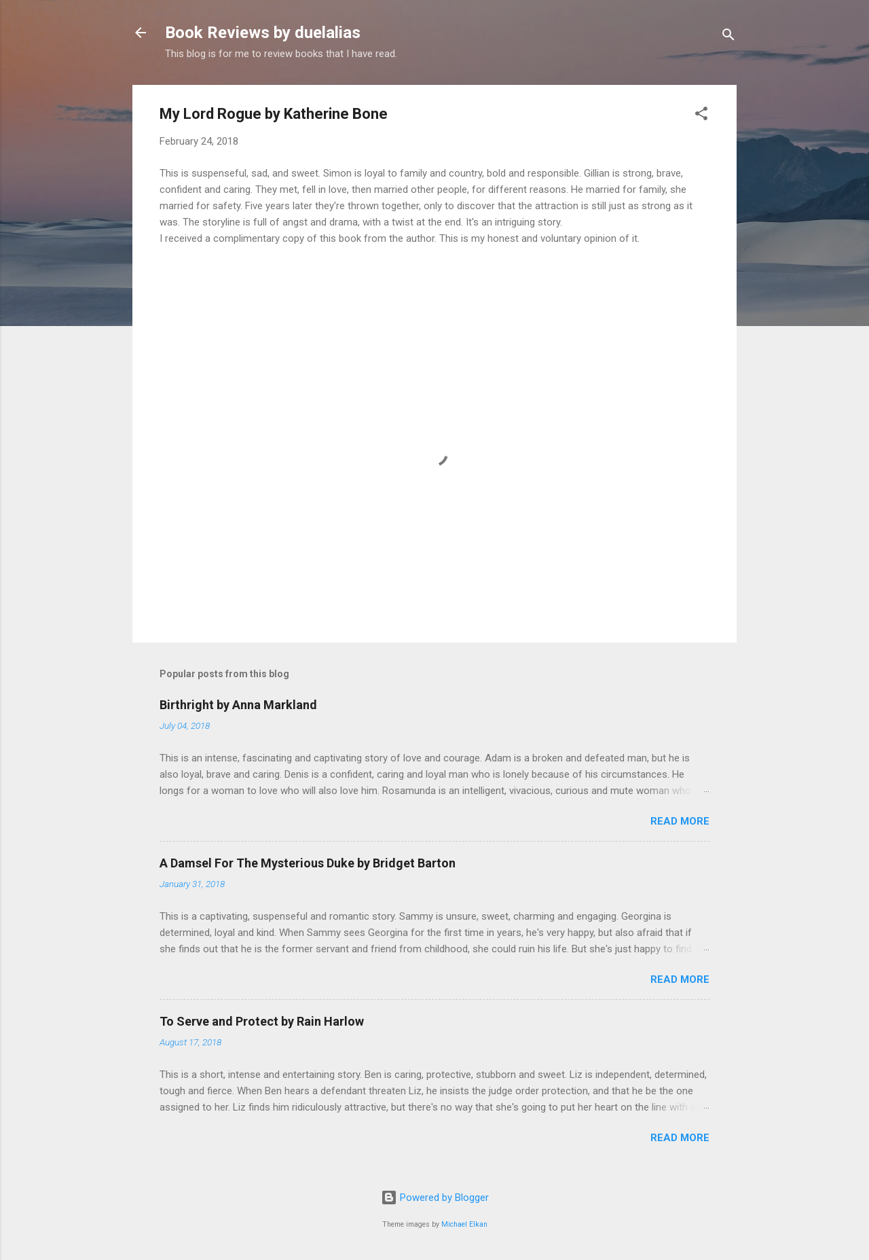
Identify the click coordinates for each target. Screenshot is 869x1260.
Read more (679, 821)
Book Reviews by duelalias (262, 32)
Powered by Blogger (435, 1197)
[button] (701, 115)
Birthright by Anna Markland (238, 705)
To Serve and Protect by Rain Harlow (262, 1021)
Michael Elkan (464, 1224)
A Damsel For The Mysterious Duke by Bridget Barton (308, 863)
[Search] (728, 37)
